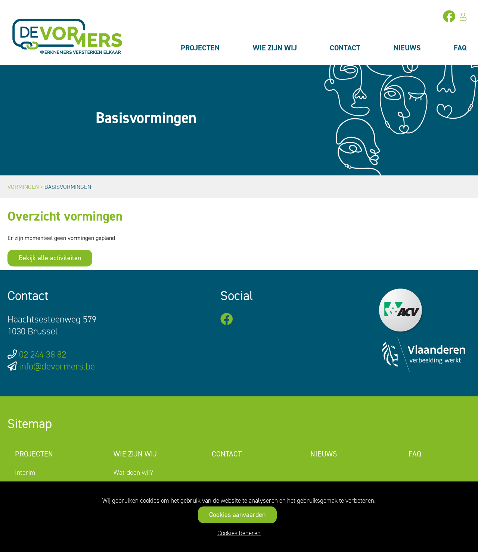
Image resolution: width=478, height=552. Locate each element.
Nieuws (407, 48)
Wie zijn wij (275, 48)
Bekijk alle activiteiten (50, 257)
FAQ (460, 48)
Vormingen (23, 187)
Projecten (200, 48)
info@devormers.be (57, 366)
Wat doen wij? (133, 472)
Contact (345, 48)
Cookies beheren (239, 533)
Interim (25, 472)
